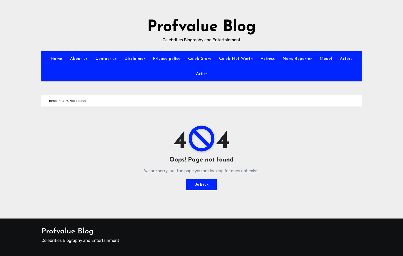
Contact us (106, 59)
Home (56, 59)
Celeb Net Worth (236, 59)
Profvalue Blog (201, 27)
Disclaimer (134, 59)
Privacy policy (166, 59)
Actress (268, 59)
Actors (346, 59)
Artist (201, 74)
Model (326, 59)
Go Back (202, 184)
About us (79, 59)
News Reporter (297, 59)
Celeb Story (199, 59)
